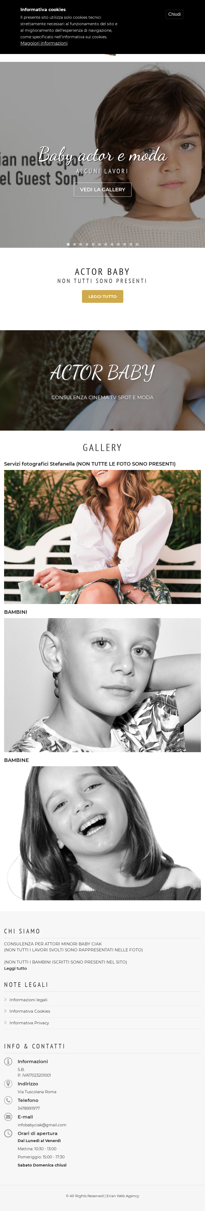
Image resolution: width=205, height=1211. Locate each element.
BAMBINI (15, 612)
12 (137, 244)
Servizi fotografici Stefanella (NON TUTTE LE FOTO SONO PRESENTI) (90, 464)
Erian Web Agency (122, 1196)
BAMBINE (16, 760)
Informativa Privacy (29, 1022)
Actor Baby (102, 271)
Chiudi (174, 12)
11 (130, 244)
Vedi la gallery (102, 190)
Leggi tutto (102, 296)
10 (124, 244)
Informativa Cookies (30, 1011)
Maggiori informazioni (44, 41)
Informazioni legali (28, 999)
